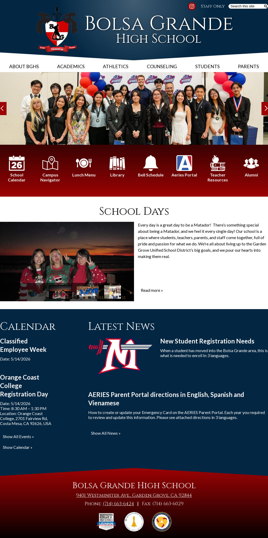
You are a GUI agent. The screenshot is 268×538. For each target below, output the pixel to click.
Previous (3, 108)
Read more (150, 290)
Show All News (104, 433)
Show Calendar (16, 447)
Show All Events (17, 436)
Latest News (121, 327)
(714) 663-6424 (118, 504)
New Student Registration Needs (207, 341)
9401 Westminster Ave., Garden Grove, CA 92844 (134, 495)
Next (264, 108)
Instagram (192, 7)
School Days (134, 212)
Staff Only (213, 6)
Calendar (27, 327)
